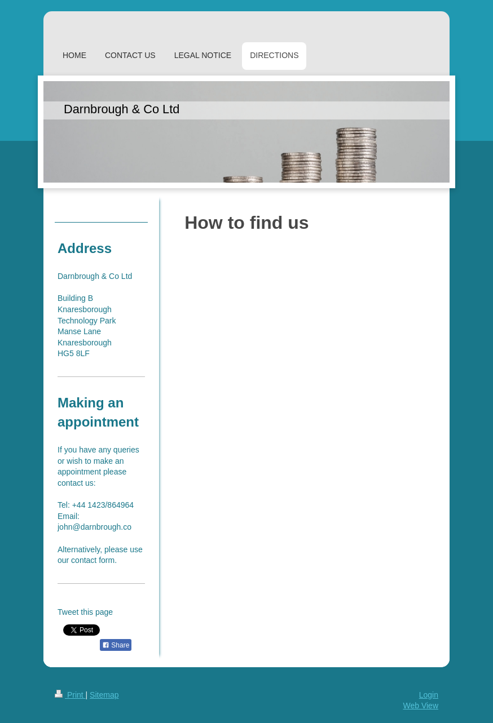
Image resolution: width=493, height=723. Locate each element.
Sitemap (104, 694)
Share (115, 645)
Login (428, 694)
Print (70, 694)
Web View (420, 705)
